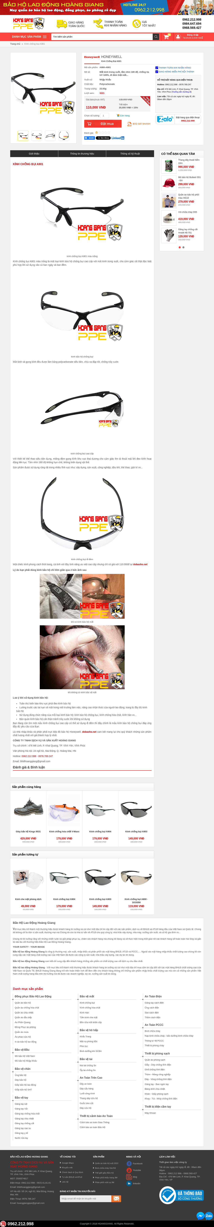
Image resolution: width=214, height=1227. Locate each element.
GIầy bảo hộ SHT (23, 1089)
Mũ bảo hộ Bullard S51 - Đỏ (189, 179)
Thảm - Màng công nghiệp (157, 1074)
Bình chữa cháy (152, 1031)
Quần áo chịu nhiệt (24, 1012)
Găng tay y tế (21, 1133)
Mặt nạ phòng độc (88, 1041)
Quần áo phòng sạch (155, 1060)
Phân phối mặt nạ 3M (104, 1182)
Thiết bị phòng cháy (154, 1045)
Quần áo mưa (21, 1032)
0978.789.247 (45, 756)
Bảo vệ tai (86, 1059)
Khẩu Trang (85, 1036)
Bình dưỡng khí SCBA (91, 1051)
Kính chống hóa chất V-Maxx (64, 831)
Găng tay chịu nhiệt (24, 1118)
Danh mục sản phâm (29, 37)
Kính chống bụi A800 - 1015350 (136, 901)
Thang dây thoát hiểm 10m (189, 162)
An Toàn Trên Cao (91, 1077)
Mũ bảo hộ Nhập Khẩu (26, 1061)
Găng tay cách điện (154, 1002)
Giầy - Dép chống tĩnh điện (158, 1064)
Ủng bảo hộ (20, 1075)
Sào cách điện (152, 1012)
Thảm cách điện (152, 1017)
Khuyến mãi (67, 1167)
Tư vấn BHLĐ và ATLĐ (72, 1177)
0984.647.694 (191, 23)
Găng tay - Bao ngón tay (157, 1084)
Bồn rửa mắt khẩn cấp (91, 1022)
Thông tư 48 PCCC (154, 1040)
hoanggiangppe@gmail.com (30, 1203)
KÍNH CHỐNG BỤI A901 (28, 164)
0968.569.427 (191, 27)
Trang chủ (15, 44)
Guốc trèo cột (86, 1103)
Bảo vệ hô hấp (89, 1030)
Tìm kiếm (156, 37)
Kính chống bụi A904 (100, 831)
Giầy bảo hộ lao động (25, 1085)
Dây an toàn (86, 1084)
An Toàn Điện (153, 996)
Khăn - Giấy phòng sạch (156, 1094)
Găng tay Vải (21, 1108)
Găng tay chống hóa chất (27, 1113)
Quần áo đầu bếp (23, 1017)
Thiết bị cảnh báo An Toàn (96, 1116)
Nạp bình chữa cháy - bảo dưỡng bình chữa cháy (169, 1036)
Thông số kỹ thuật (130, 153)
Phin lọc (84, 1046)
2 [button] (183, 247)
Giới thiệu (34, 153)
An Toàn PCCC (154, 1024)
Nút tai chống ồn (88, 1065)
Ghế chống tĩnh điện (155, 1069)
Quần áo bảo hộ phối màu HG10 (188, 196)
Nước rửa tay (21, 1138)
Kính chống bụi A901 (34, 44)
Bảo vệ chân (23, 1068)
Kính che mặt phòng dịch (28, 899)
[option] (23, 136)
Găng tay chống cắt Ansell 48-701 (188, 231)
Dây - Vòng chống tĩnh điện (158, 1079)
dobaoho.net (140, 564)
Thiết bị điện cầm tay (158, 1106)
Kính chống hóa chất (90, 1007)
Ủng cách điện (152, 1007)
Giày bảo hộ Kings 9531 (28, 831)
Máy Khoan (150, 1113)
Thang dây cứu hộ (89, 1098)
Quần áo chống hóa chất (27, 1007)
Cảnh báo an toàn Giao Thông (94, 1122)
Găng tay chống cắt (24, 1123)
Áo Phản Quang (22, 1022)
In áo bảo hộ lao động (25, 1041)
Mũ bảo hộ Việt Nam (25, 1056)
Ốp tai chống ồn (88, 1070)
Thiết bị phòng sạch (157, 1053)
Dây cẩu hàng (86, 1088)
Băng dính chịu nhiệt (155, 1089)
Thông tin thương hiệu (82, 153)
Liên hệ (65, 1182)
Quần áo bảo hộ (23, 1002)
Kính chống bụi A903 (136, 831)
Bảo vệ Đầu (22, 1049)
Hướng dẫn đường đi (181, 92)
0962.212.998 (191, 19)
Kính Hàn (84, 1012)
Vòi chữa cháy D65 (187, 212)
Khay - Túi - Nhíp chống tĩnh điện (161, 1098)
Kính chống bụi (87, 1002)
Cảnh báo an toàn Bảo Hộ (92, 1127)
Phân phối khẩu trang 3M (106, 1177)
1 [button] (180, 247)
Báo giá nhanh (138, 124)
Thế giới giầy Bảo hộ (104, 1173)
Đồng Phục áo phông (25, 1027)
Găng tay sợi (21, 1104)
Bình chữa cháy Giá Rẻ (105, 1168)
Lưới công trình (87, 1093)
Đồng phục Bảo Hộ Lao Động (33, 996)
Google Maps (68, 1163)
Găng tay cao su (23, 1128)
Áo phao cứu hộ (23, 1037)
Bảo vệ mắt (87, 996)
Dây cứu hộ (85, 1108)
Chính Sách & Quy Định (72, 1172)
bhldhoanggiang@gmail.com (31, 1187)
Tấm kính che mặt (88, 1017)
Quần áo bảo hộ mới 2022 (106, 1163)
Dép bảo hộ (20, 1080)
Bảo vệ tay (21, 1097)
